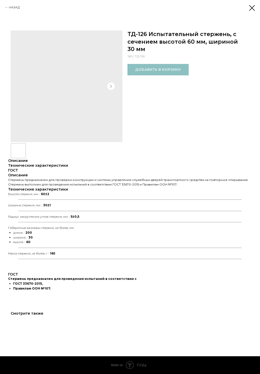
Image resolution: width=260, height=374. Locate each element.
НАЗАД (14, 7)
